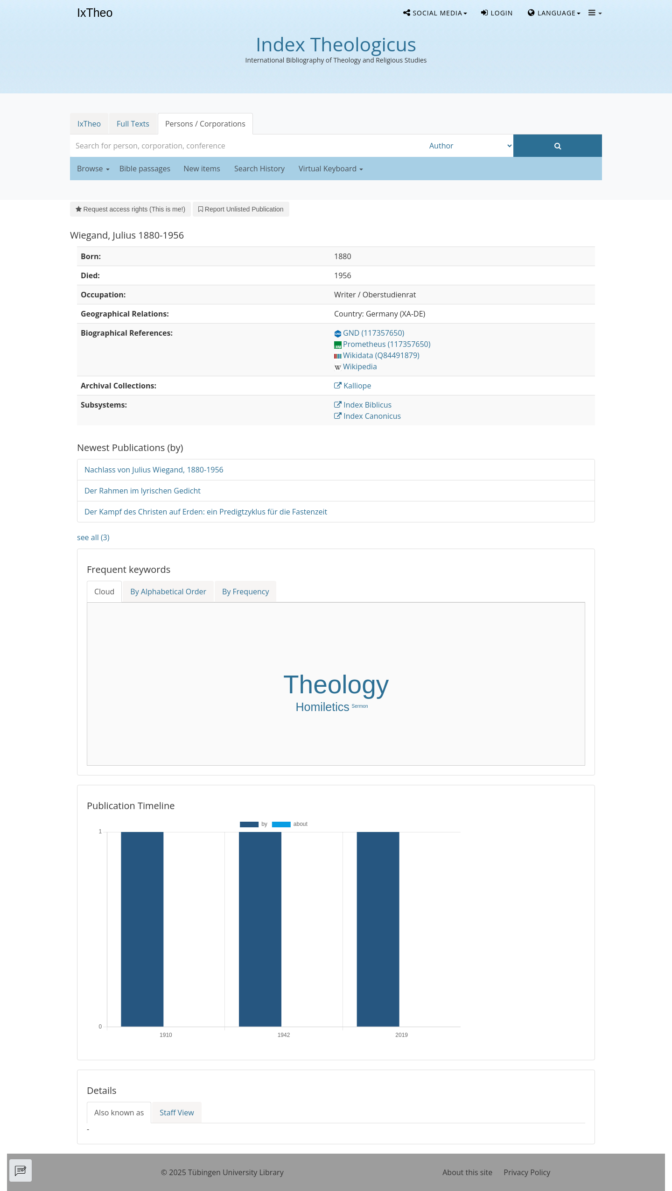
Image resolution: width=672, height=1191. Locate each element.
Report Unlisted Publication (240, 209)
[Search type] (469, 145)
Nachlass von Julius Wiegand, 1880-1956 (154, 470)
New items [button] (201, 168)
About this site (467, 1172)
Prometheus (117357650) (382, 344)
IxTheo (94, 13)
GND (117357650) (369, 333)
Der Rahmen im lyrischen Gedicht (142, 491)
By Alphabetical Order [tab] (168, 591)
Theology (336, 684)
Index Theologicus (336, 44)
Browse (93, 168)
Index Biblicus (363, 405)
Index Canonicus (367, 416)
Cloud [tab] (104, 591)
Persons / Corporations (205, 124)
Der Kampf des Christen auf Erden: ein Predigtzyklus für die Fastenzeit (205, 512)
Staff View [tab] (177, 1112)
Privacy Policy (527, 1172)
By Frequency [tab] (245, 591)
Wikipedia (355, 366)
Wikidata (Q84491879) (377, 355)
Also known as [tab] (119, 1112)
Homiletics (322, 706)
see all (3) (93, 537)
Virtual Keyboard (331, 168)
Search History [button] (259, 168)
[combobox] (247, 145)
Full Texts (133, 124)
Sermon (360, 706)
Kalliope (352, 386)
